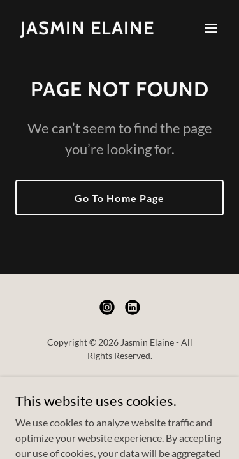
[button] (211, 28)
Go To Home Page (119, 198)
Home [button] (119, 386)
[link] (87, 30)
